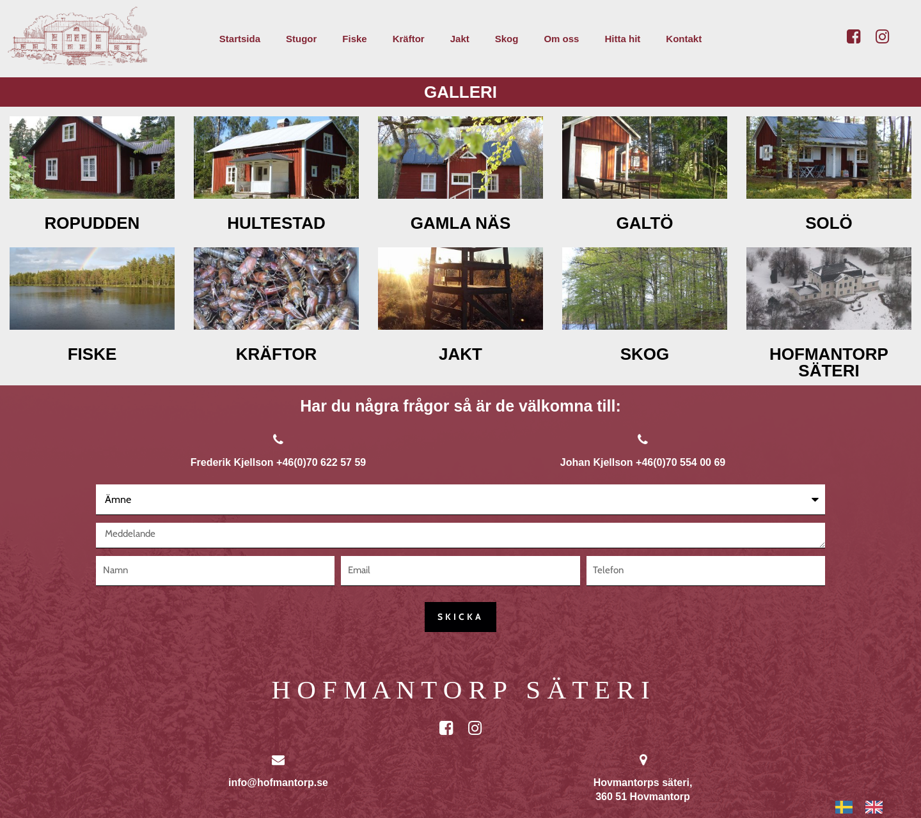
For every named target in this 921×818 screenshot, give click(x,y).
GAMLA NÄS (460, 223)
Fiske (354, 38)
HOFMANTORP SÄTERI (828, 362)
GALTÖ (644, 223)
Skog (507, 38)
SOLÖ (829, 223)
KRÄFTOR (276, 354)
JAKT (460, 354)
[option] (877, 807)
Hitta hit (622, 38)
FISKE (92, 354)
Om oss (561, 38)
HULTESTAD (276, 223)
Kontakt (684, 38)
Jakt (459, 38)
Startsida (239, 38)
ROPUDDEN (92, 223)
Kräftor (409, 38)
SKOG (645, 354)
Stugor (301, 38)
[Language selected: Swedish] (865, 807)
